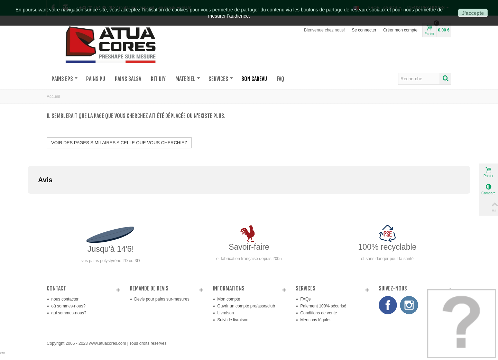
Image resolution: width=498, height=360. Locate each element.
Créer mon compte (400, 30)
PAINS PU (95, 78)
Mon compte (226, 299)
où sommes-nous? (66, 306)
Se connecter (364, 30)
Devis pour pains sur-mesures (160, 299)
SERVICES (221, 78)
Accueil (53, 96)
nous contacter (63, 299)
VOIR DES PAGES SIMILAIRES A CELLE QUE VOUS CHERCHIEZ (119, 142)
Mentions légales (313, 319)
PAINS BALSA (128, 78)
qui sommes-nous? (66, 313)
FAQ (280, 78)
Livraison (223, 313)
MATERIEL (187, 78)
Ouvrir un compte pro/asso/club (244, 306)
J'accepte (473, 13)
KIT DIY (158, 78)
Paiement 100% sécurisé (321, 306)
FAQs (303, 299)
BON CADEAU (254, 78)
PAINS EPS (65, 78)
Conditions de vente (316, 313)
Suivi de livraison (230, 319)
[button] (27, 200)
